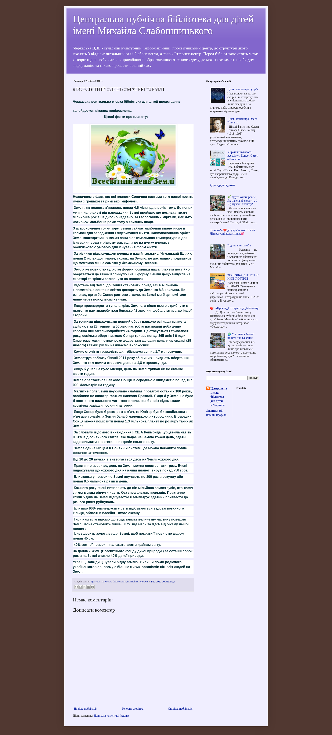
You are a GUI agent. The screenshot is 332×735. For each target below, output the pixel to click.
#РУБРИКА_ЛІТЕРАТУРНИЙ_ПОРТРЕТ (243, 276)
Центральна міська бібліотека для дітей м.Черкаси (218, 397)
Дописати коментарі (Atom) (111, 715)
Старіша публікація (180, 708)
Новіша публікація (85, 708)
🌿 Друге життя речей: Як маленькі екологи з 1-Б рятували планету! (243, 200)
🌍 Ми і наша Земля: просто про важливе (240, 336)
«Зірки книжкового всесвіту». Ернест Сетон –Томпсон (242, 155)
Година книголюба (239, 245)
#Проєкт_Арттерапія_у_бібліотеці (237, 308)
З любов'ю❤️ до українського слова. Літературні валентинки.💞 (233, 232)
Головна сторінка (133, 708)
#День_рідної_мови (222, 185)
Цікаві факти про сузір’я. (243, 89)
